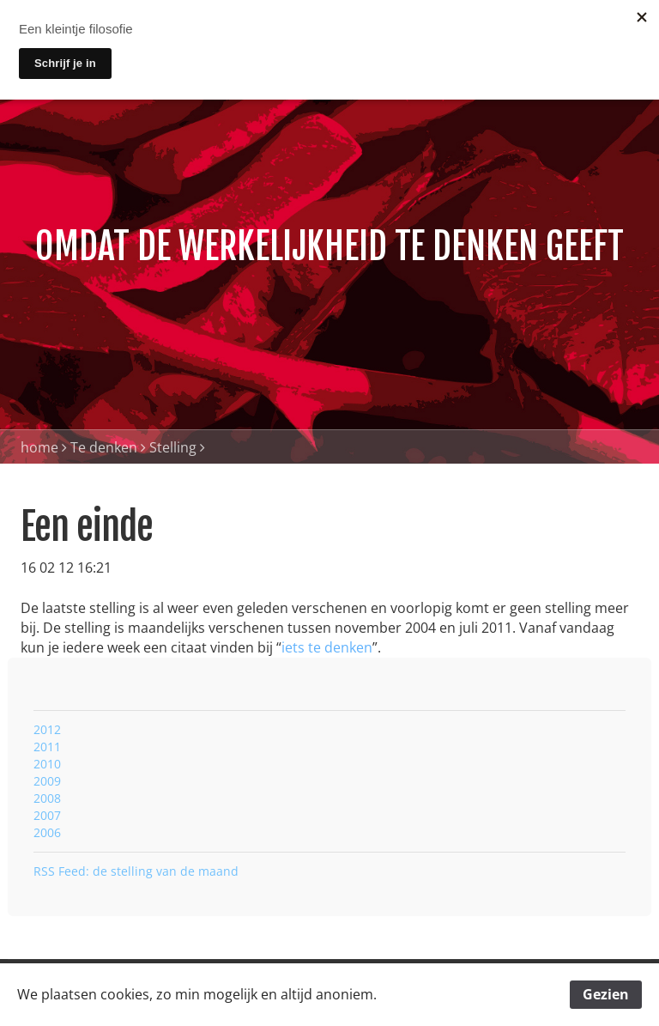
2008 (47, 798)
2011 (47, 746)
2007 (47, 815)
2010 (47, 764)
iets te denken (326, 647)
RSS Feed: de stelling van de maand (136, 871)
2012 (47, 729)
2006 (47, 832)
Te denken (103, 447)
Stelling (172, 447)
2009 (47, 781)
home (39, 447)
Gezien (606, 994)
